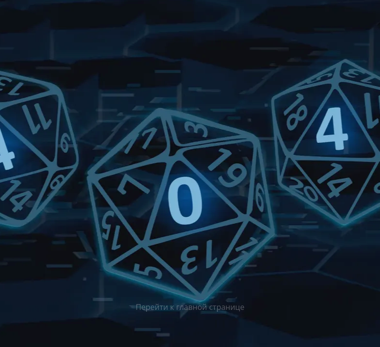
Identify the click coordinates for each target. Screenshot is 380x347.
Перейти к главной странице (190, 307)
